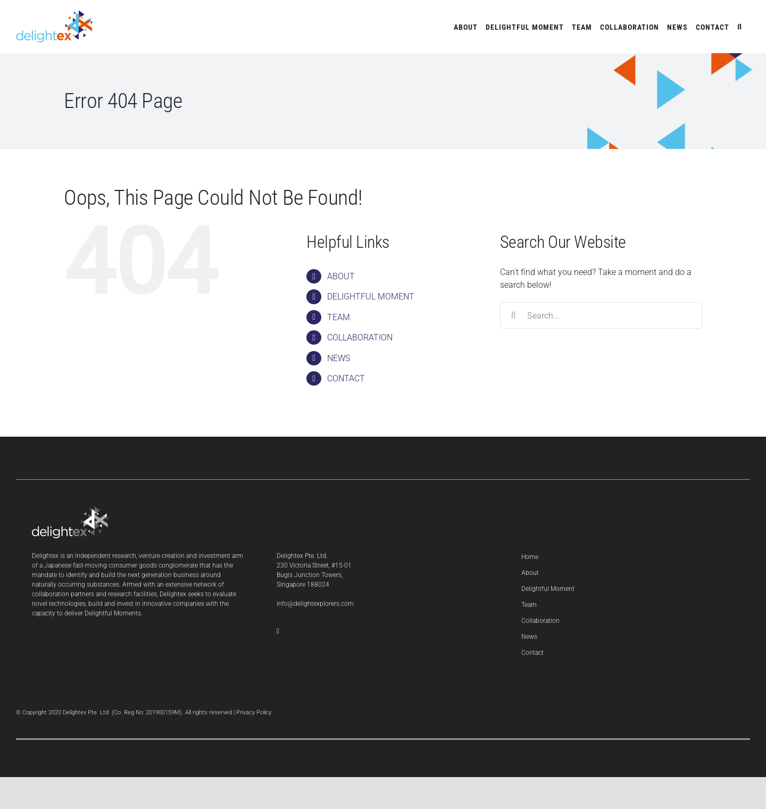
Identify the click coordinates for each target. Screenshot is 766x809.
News (529, 636)
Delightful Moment (547, 589)
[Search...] (601, 315)
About (530, 573)
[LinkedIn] (278, 631)
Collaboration (540, 620)
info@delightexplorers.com (315, 603)
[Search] (513, 315)
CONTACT (346, 378)
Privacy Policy (253, 712)
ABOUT (341, 276)
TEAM (338, 317)
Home (529, 557)
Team (529, 604)
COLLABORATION (360, 337)
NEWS (338, 358)
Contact (532, 652)
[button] (739, 26)
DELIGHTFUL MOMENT (370, 296)
